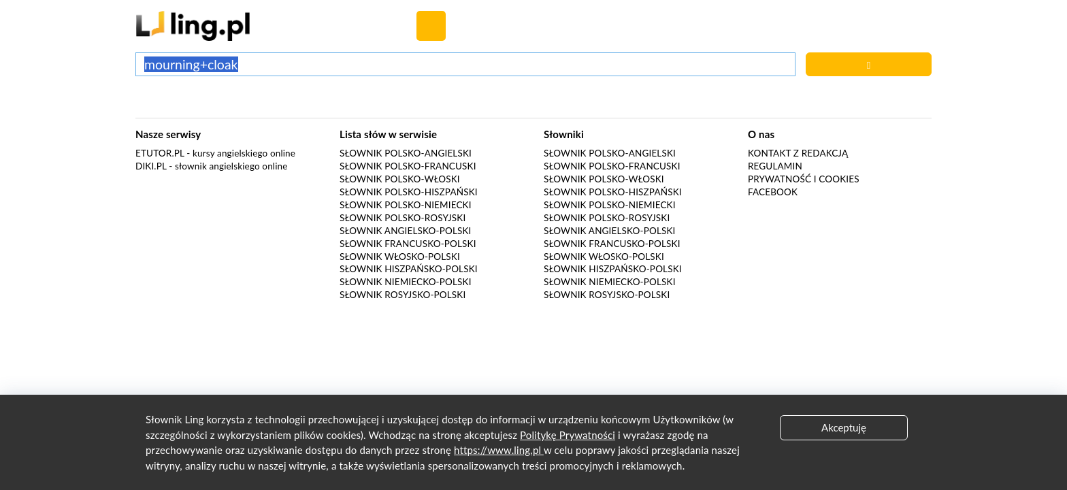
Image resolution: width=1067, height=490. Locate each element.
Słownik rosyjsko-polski (402, 294)
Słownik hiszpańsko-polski (409, 268)
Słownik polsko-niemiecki (406, 204)
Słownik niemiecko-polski (406, 281)
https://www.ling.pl (499, 450)
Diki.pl (151, 166)
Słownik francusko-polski (408, 243)
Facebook (773, 191)
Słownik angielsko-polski (405, 230)
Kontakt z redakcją (798, 153)
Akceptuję (843, 427)
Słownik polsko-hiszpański (409, 191)
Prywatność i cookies (803, 179)
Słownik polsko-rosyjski (402, 217)
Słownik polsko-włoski (400, 179)
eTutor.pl (159, 153)
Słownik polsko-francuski (408, 166)
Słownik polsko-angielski (406, 153)
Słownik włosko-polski (400, 256)
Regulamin (775, 166)
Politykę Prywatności (567, 435)
